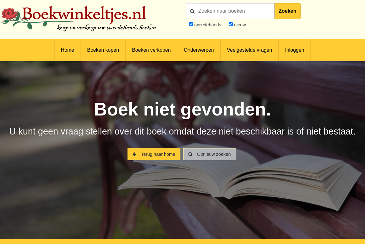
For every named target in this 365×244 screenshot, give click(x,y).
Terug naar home (154, 154)
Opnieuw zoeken (209, 154)
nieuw (239, 24)
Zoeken (288, 11)
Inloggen (294, 50)
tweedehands (207, 24)
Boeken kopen (103, 50)
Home (67, 50)
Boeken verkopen (151, 50)
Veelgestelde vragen (249, 50)
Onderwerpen (199, 50)
